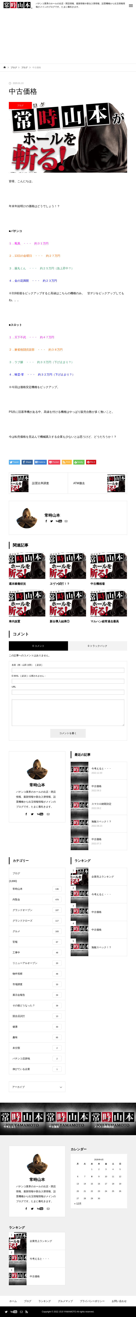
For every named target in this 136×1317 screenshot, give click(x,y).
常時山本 (37, 785)
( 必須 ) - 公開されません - (29, 676)
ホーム (13, 1301)
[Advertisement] (68, 37)
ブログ (20, 105)
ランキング (44, 1301)
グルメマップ (65, 1301)
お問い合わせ (119, 1301)
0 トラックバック (97, 645)
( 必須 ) (27, 665)
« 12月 (77, 1203)
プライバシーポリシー (92, 1301)
